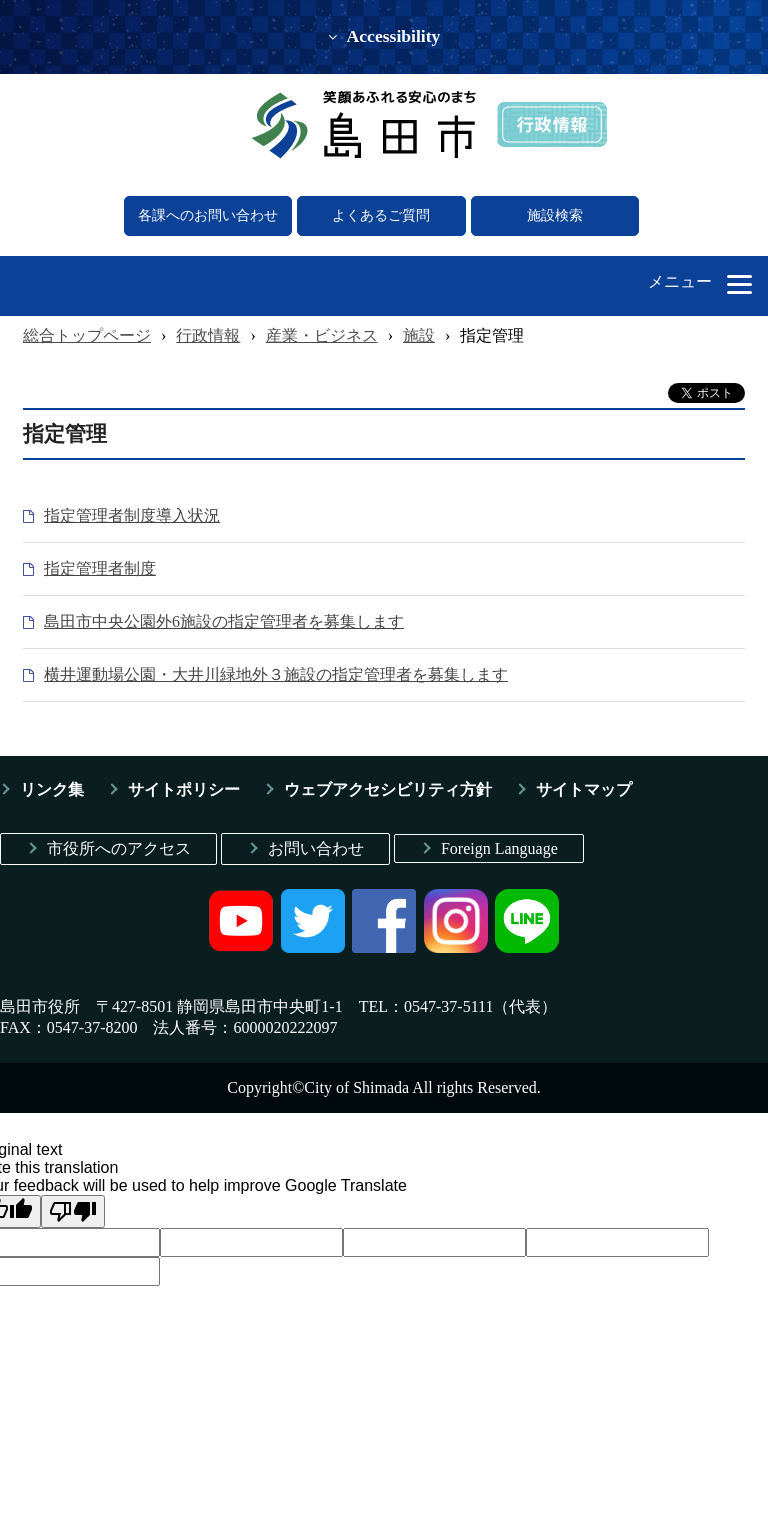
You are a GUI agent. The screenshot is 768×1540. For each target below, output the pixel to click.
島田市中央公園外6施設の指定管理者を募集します (224, 621)
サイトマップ (584, 789)
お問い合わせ (316, 848)
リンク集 (52, 789)
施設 (419, 335)
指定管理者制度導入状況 (132, 515)
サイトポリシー (184, 789)
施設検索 (555, 215)
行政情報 (208, 335)
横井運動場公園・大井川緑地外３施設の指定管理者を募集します (276, 674)
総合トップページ (87, 335)
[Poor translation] (73, 1211)
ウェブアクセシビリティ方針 (388, 789)
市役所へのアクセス (119, 848)
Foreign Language (499, 848)
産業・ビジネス (322, 335)
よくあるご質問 (381, 215)
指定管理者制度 (100, 568)
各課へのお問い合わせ (208, 215)
